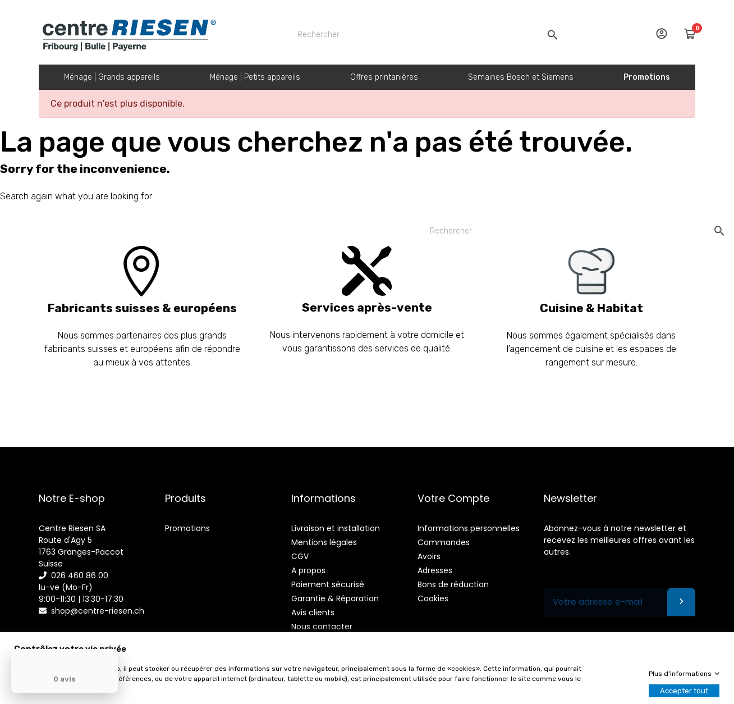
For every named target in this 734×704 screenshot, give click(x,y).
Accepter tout (684, 691)
